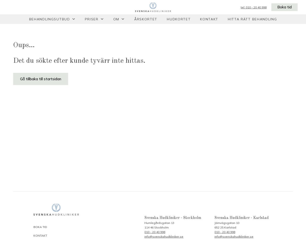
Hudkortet (179, 19)
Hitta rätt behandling (252, 19)
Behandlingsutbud (49, 19)
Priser (91, 19)
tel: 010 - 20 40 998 (253, 7)
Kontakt (209, 19)
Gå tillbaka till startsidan (41, 79)
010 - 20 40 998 (154, 232)
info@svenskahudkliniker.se (163, 236)
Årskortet (145, 19)
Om (116, 19)
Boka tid (284, 7)
